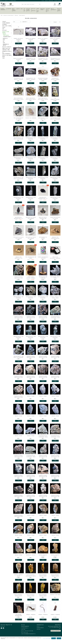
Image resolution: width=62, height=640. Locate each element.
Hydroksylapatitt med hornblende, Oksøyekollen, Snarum (31, 139)
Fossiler (18, 8)
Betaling (38, 629)
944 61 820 (25, 632)
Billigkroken (8, 8)
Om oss (43, 0)
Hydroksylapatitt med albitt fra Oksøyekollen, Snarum (43, 119)
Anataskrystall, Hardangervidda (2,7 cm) (42, 198)
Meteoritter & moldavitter (33, 9)
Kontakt (46, 0)
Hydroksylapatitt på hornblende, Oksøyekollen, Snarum (18, 158)
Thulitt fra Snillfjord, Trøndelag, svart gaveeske (55, 258)
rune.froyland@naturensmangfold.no (28, 633)
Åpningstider (51, 0)
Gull (3, 41)
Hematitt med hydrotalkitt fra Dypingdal (18, 258)
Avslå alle (53, 638)
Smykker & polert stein (37, 10)
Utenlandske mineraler (7, 36)
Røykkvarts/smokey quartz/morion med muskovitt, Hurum (31, 317)
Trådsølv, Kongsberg (30, 614)
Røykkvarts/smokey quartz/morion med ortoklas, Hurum (19, 278)
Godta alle (59, 638)
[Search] (31, 4)
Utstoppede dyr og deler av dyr (48, 10)
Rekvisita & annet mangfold (59, 9)
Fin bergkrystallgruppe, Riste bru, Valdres (55, 99)
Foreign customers (57, 0)
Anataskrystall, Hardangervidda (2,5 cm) (18, 218)
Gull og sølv (24, 9)
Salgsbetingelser (40, 627)
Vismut (4, 42)
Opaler (4, 39)
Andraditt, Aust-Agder (55, 594)
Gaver (22, 8)
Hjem (1, 15)
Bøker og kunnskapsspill (53, 9)
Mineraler (16, 15)
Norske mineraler (21, 15)
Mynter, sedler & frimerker (14, 9)
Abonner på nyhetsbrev (55, 630)
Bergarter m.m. (5, 38)
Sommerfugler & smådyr (42, 9)
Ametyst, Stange (30, 396)
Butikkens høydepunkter (3, 9)
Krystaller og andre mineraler (28, 9)
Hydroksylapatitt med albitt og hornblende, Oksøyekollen (55, 119)
